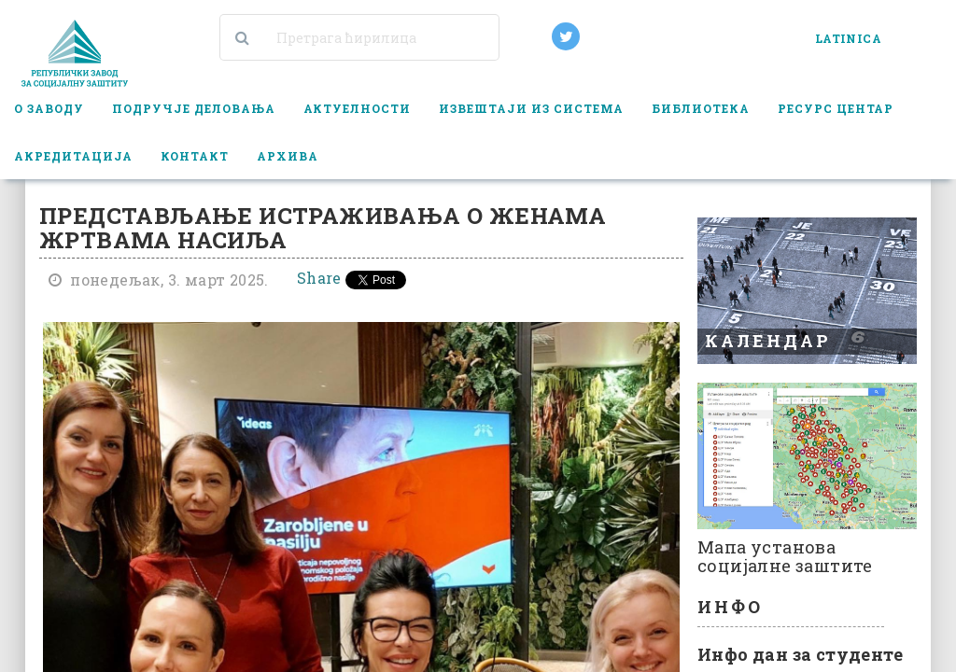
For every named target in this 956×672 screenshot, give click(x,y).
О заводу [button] (49, 108)
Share (319, 277)
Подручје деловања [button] (193, 108)
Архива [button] (287, 155)
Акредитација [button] (73, 155)
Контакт (195, 155)
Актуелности (357, 108)
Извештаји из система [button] (531, 108)
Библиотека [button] (701, 108)
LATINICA (848, 38)
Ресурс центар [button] (836, 108)
